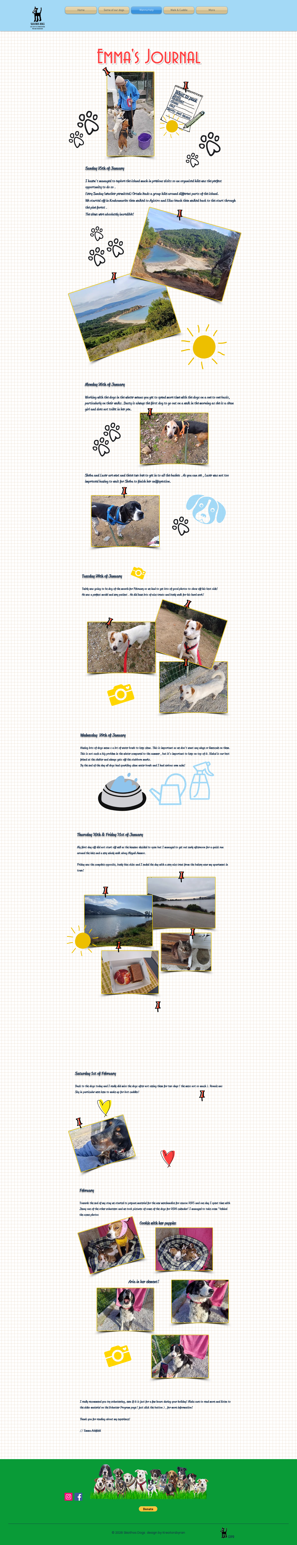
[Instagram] (68, 1497)
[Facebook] (78, 1497)
